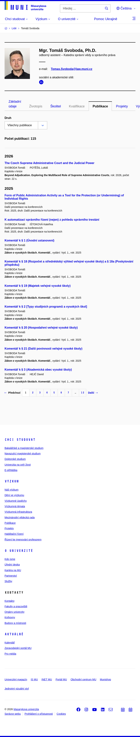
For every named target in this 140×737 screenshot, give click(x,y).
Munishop (105, 679)
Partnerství (11, 575)
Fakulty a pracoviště (16, 606)
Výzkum (12, 481)
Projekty (122, 106)
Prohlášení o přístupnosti (39, 713)
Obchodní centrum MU (83, 679)
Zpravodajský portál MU (18, 648)
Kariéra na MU (13, 570)
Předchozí (12, 392)
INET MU (47, 679)
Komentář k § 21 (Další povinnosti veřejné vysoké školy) (43, 348)
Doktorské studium (15, 459)
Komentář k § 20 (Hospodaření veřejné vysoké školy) (41, 327)
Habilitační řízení (14, 533)
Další (93, 392)
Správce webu (13, 713)
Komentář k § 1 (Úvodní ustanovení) (29, 240)
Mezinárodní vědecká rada (20, 517)
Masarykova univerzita (26, 709)
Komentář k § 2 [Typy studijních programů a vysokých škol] (46, 306)
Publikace (100, 106)
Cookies (61, 713)
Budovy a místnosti (15, 623)
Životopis (35, 106)
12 (82, 392)
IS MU (34, 679)
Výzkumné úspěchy (16, 500)
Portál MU (61, 679)
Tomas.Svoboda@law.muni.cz (71, 69)
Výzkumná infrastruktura (18, 511)
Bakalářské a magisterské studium (24, 448)
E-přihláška (11, 470)
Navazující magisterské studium (23, 453)
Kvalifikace (77, 106)
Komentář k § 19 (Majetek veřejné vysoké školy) (38, 285)
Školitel (55, 106)
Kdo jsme (10, 559)
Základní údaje (15, 104)
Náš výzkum (11, 489)
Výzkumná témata (15, 506)
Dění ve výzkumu (14, 495)
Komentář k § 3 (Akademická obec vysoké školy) (38, 369)
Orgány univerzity (14, 611)
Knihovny (10, 617)
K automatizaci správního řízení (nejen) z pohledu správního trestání (52, 219)
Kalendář (10, 642)
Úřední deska (12, 564)
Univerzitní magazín (16, 679)
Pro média (10, 653)
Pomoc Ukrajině (105, 19)
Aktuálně (14, 634)
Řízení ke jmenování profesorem (23, 539)
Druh (8, 117)
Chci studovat (20, 440)
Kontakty (9, 600)
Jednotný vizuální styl (17, 688)
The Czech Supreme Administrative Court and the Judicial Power (49, 163)
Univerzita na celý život (18, 464)
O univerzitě (19, 551)
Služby (8, 581)
